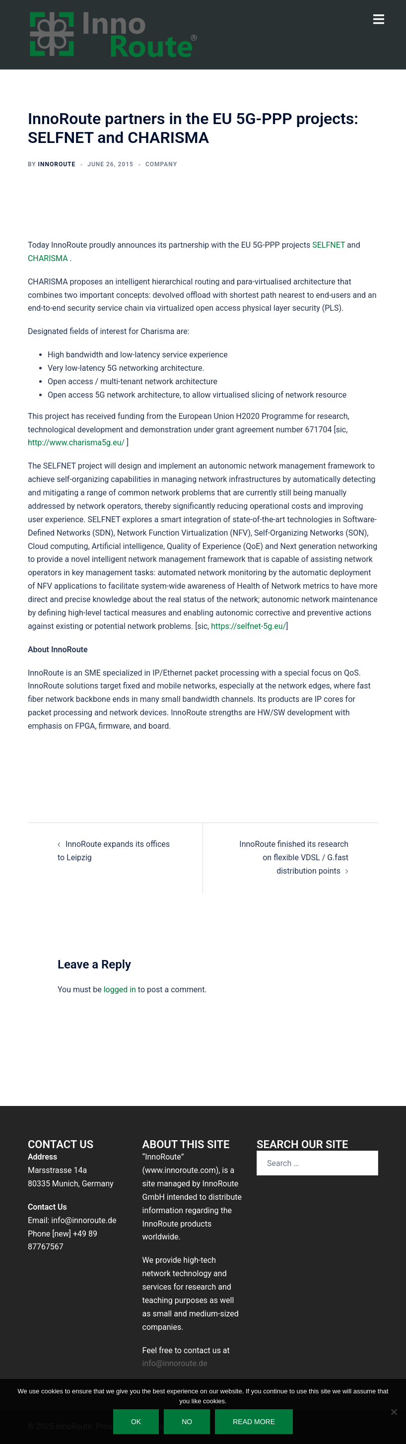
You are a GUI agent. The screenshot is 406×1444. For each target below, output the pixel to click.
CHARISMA (49, 258)
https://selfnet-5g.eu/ (248, 626)
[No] (394, 1412)
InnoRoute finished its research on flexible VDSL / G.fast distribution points (293, 857)
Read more (254, 1422)
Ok (136, 1422)
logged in (120, 989)
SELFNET (329, 245)
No (187, 1422)
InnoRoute (57, 164)
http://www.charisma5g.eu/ (76, 442)
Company (161, 164)
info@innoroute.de (174, 1363)
